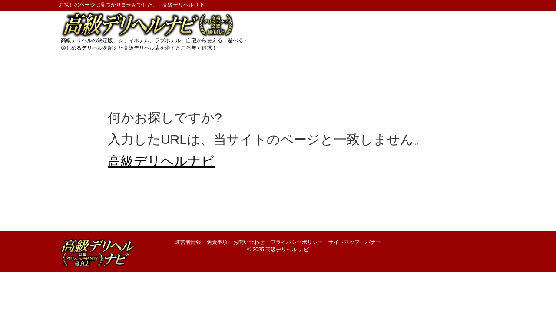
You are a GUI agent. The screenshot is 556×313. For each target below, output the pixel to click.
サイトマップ (344, 242)
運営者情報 (188, 242)
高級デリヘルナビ (161, 161)
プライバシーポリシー (297, 242)
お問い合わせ (249, 242)
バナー (373, 242)
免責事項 (217, 242)
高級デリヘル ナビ (286, 249)
